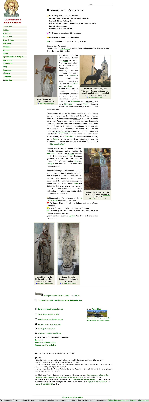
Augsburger (57, 176)
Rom (59, 121)
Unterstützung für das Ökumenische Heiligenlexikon (58, 300)
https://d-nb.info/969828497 (44, 384)
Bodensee (78, 156)
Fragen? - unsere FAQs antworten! (49, 324)
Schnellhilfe (7, 27)
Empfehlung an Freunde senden (48, 314)
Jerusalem (89, 101)
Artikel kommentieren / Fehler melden (50, 319)
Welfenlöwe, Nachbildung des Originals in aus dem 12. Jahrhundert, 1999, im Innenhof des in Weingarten (95, 93)
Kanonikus (74, 76)
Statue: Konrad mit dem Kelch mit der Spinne (46, 101)
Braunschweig (96, 91)
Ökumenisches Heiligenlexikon (72, 397)
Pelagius (50, 164)
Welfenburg (65, 48)
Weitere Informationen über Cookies (122, 400)
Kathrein (71, 216)
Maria (76, 161)
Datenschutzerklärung (54, 333)
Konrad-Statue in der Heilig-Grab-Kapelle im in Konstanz (44, 280)
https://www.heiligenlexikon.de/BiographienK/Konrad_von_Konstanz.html (59, 377)
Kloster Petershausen (61, 131)
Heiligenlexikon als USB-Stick (52, 296)
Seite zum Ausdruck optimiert (50, 309)
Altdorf (65, 60)
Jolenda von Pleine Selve (45, 345)
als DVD (76, 296)
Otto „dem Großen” (57, 144)
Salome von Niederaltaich (45, 342)
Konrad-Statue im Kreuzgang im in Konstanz (68, 280)
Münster (76, 118)
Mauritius (69, 136)
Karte (12, 40)
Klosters (91, 95)
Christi (85, 104)
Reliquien (68, 104)
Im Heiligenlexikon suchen (46, 329)
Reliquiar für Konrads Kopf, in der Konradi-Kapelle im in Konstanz (97, 195)
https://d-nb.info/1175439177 (97, 382)
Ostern (75, 183)
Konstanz (62, 71)
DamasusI (39, 340)
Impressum (41, 333)
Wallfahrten (75, 101)
